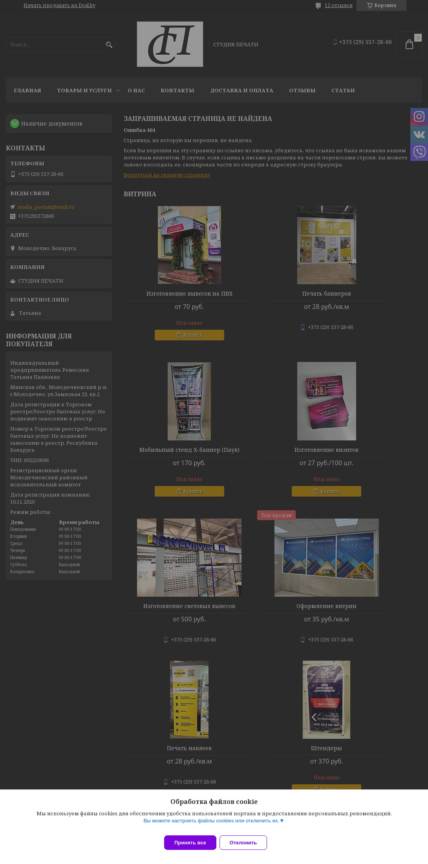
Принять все (190, 843)
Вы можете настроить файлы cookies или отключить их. (211, 825)
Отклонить (248, 843)
